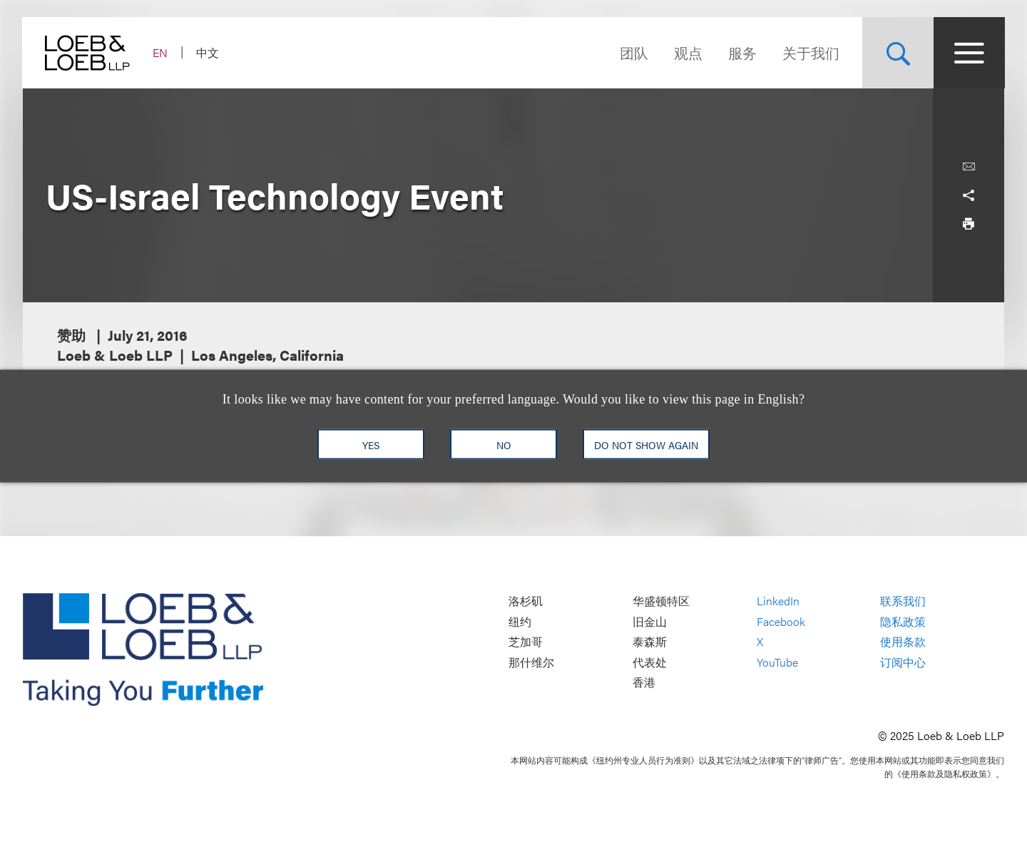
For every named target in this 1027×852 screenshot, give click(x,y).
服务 (741, 52)
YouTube (777, 662)
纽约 (520, 621)
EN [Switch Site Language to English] (160, 52)
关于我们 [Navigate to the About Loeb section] (810, 52)
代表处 (650, 662)
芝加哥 (526, 642)
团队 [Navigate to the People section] (633, 52)
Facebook (781, 621)
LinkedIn (778, 600)
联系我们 (903, 600)
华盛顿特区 (661, 600)
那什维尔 (531, 662)
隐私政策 (903, 621)
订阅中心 (903, 662)
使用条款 (903, 642)
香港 (644, 682)
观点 (687, 52)
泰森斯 (650, 642)
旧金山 (650, 621)
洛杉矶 (526, 600)
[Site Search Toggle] (897, 52)
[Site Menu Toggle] (968, 52)
